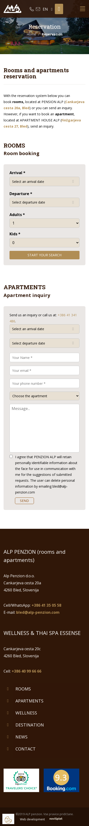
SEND (24, 500)
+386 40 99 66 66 (26, 671)
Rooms (23, 689)
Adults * (17, 214)
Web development (44, 819)
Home (31, 34)
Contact (25, 749)
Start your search (44, 255)
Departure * (20, 193)
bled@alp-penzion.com (38, 612)
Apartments (29, 701)
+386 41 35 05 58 (46, 605)
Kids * (14, 234)
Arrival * (17, 172)
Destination (29, 725)
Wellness (26, 713)
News (21, 737)
